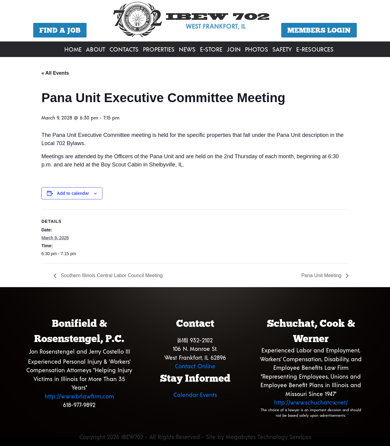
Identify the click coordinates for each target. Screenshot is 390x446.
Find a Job (59, 30)
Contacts (124, 49)
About (95, 49)
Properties (159, 49)
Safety (282, 49)
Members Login (319, 30)
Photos (256, 49)
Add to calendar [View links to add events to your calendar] (73, 193)
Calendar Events (195, 394)
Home (73, 49)
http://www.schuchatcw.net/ (311, 402)
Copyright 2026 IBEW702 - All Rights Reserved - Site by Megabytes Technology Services (195, 436)
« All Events (55, 73)
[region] (195, 21)
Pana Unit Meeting (322, 275)
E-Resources (315, 49)
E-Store (211, 49)
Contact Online (195, 365)
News (187, 49)
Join (234, 49)
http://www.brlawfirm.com (79, 396)
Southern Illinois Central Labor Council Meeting (111, 275)
